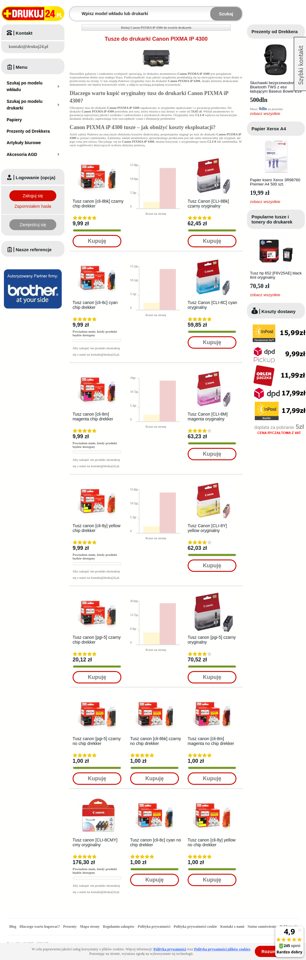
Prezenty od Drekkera (274, 31)
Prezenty (70, 926)
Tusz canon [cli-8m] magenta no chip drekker (211, 741)
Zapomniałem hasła (32, 206)
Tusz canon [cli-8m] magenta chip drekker (93, 416)
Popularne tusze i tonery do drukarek (271, 219)
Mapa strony (89, 926)
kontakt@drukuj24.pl (28, 46)
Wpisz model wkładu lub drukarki (73, 10)
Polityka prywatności (154, 926)
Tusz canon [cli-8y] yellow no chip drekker (212, 842)
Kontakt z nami (232, 926)
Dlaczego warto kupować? (40, 926)
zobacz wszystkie (265, 113)
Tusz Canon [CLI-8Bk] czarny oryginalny (208, 203)
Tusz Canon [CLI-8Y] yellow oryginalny (207, 528)
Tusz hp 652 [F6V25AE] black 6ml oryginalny (276, 275)
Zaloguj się (33, 195)
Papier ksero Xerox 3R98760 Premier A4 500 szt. (275, 182)
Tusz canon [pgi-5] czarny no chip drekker (97, 741)
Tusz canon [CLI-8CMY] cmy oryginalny (95, 842)
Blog (12, 926)
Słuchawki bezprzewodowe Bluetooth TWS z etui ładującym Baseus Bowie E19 (275, 87)
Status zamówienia (262, 926)
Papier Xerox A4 (268, 128)
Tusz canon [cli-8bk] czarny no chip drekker (155, 741)
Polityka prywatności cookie (195, 926)
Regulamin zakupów (119, 926)
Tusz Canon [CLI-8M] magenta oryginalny (208, 416)
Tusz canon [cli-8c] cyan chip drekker (95, 305)
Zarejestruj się (33, 224)
